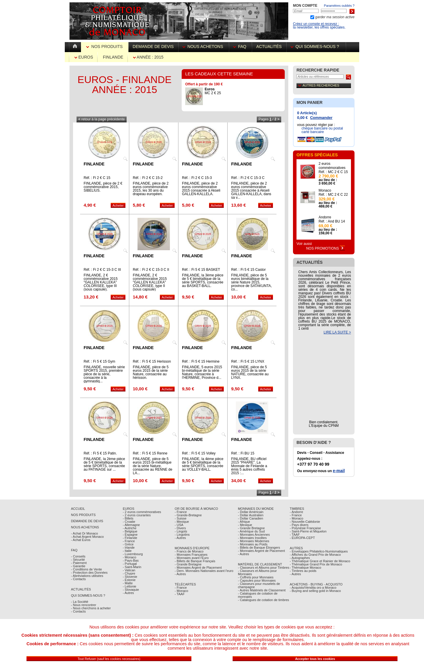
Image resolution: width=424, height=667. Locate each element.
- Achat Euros (80, 540)
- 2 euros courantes (137, 515)
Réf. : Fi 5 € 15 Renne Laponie (150, 455)
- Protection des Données (89, 572)
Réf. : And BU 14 (332, 221)
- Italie (127, 550)
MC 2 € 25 (213, 91)
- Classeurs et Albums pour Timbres (263, 567)
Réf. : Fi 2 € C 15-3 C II (151, 270)
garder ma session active (334, 17)
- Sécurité (78, 559)
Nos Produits (105, 46)
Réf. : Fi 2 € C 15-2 (148, 178)
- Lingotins (182, 534)
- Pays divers (299, 525)
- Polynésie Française (305, 528)
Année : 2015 (148, 57)
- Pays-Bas (131, 560)
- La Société (79, 601)
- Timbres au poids (303, 571)
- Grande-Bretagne (188, 515)
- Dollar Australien (251, 515)
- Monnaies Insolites (252, 538)
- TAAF (180, 594)
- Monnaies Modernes (253, 541)
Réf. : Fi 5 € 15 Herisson (152, 361)
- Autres (128, 593)
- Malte (128, 583)
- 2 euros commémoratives (142, 512)
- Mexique (182, 521)
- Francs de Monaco (189, 551)
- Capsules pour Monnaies (257, 580)
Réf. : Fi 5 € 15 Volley (199, 453)
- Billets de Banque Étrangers (259, 547)
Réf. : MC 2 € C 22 (333, 195)
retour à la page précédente (101, 119)
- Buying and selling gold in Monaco (315, 591)
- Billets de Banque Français (195, 561)
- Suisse (180, 518)
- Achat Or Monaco (84, 533)
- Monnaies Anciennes (254, 534)
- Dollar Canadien (250, 518)
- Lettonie (129, 586)
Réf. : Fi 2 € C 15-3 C (247, 178)
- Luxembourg (133, 554)
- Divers (180, 528)
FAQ (240, 46)
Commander (321, 117)
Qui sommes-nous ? (316, 46)
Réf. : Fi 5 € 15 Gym (99, 361)
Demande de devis (153, 46)
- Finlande (130, 538)
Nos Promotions (325, 248)
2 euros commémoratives (332, 166)
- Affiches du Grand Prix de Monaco (315, 554)
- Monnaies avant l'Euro (191, 558)
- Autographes (300, 558)
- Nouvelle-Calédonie (305, 521)
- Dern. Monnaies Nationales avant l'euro (204, 571)
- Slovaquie (131, 589)
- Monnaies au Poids (252, 544)
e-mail (338, 470)
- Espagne (130, 534)
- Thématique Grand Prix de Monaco (316, 564)
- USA (179, 525)
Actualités (268, 46)
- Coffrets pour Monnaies (256, 577)
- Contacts (78, 579)
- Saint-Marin (132, 567)
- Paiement (79, 563)
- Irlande (129, 547)
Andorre (325, 217)
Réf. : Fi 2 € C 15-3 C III (102, 270)
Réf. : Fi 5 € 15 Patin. (100, 453)
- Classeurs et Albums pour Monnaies (257, 572)
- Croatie (129, 521)
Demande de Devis (87, 521)
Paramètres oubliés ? (339, 5)
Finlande (113, 57)
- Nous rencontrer (83, 605)
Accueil (78, 508)
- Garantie (78, 566)
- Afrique (244, 521)
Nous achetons (203, 46)
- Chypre (129, 573)
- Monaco (129, 557)
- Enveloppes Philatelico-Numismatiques (319, 551)
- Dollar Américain (251, 512)
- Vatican (129, 570)
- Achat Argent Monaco (87, 536)
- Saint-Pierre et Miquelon (308, 531)
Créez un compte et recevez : (316, 24)
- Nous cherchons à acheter (91, 608)
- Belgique (130, 531)
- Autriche (129, 528)
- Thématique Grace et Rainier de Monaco (320, 561)
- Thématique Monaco (305, 567)
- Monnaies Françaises (191, 554)
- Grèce (128, 544)
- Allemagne (131, 525)
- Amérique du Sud (251, 531)
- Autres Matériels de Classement (262, 590)
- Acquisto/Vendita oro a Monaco (313, 587)
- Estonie (129, 580)
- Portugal (130, 563)
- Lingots (181, 531)
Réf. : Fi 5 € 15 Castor (248, 270)
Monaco (325, 190)
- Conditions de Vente (86, 569)
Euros (83, 57)
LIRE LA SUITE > (337, 332)
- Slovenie (130, 576)
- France (129, 541)
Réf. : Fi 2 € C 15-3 (197, 178)
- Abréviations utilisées (87, 576)
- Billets (128, 518)
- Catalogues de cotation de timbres (263, 600)
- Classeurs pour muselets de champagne (259, 585)
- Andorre (296, 512)
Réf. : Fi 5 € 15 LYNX (247, 361)
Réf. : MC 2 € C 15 (333, 172)
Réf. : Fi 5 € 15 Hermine (200, 361)
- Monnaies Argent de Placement (198, 567)
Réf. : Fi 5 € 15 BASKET (201, 270)
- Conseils (78, 556)
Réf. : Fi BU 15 (242, 453)
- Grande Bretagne (188, 564)
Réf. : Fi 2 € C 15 (97, 178)
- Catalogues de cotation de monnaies (258, 595)
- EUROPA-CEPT (302, 538)
